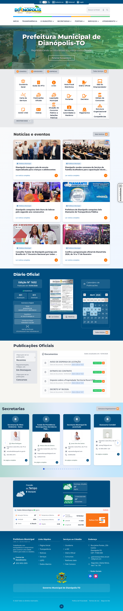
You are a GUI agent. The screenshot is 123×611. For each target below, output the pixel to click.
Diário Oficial (69, 553)
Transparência (44, 549)
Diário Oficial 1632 (78, 365)
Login (80, 2)
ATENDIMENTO (109, 21)
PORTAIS (80, 21)
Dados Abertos (44, 564)
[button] (117, 442)
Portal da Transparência (61, 58)
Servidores (36, 71)
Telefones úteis (70, 560)
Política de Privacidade (79, 601)
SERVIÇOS (93, 21)
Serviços (42, 556)
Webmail (70, 2)
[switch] (44, 2)
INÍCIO (16, 21)
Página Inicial (44, 545)
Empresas (52, 71)
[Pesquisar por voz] (103, 10)
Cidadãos (21, 71)
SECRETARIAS (64, 21)
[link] (49, 10)
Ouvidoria (68, 545)
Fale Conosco (69, 564)
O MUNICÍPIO (47, 21)
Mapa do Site (105, 601)
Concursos (68, 556)
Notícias (42, 553)
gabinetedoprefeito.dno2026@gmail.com (100, 558)
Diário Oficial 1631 (78, 392)
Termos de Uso (94, 601)
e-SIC (66, 549)
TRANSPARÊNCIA (29, 21)
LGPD (41, 560)
